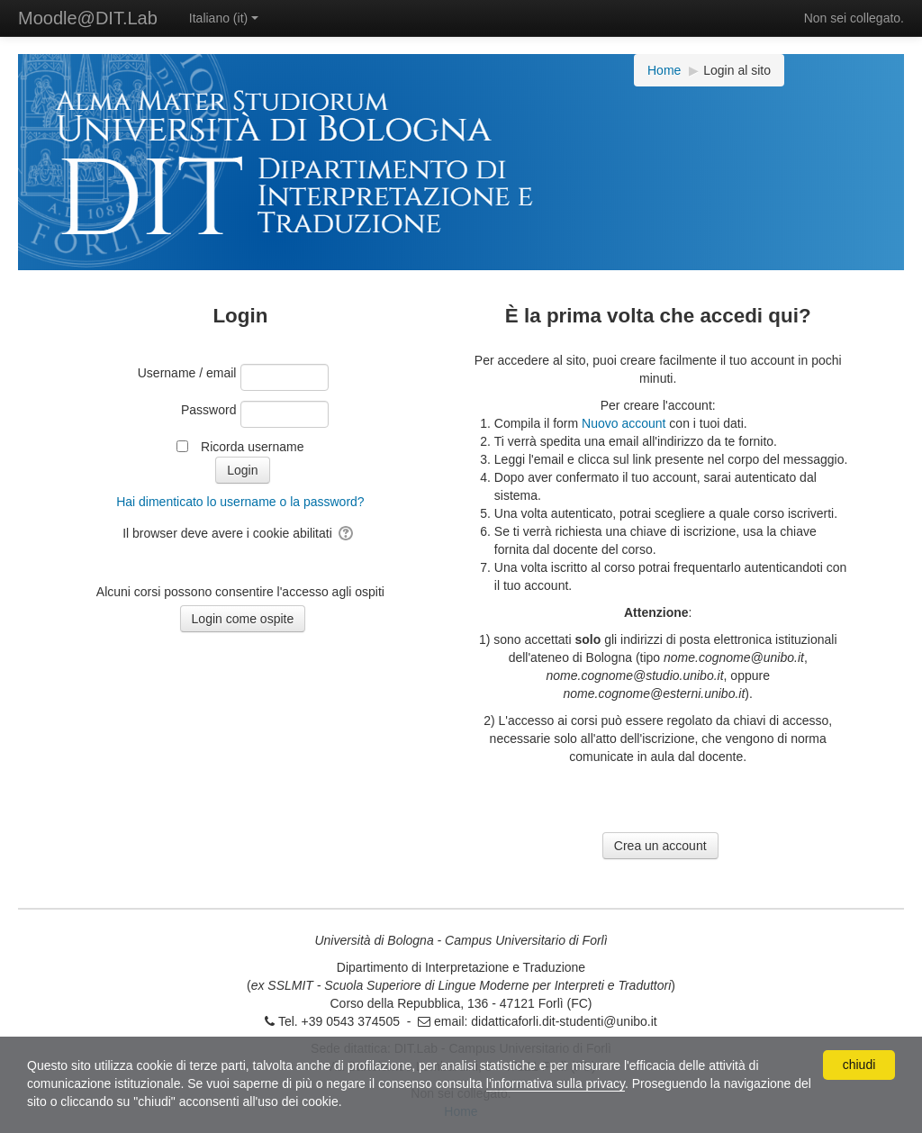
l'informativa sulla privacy (555, 1083)
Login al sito (737, 70)
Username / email (187, 373)
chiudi (859, 1064)
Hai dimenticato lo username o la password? (240, 501)
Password (208, 410)
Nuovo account (623, 423)
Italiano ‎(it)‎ (223, 18)
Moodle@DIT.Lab (88, 18)
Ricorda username (252, 447)
